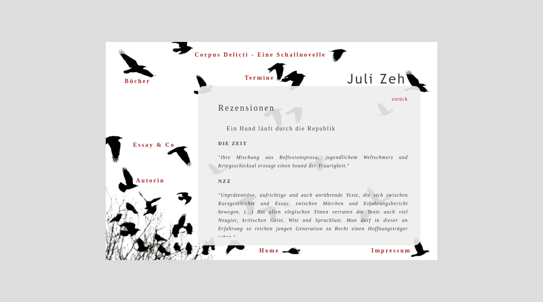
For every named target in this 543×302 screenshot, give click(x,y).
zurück (400, 99)
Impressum (391, 250)
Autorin (150, 180)
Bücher (138, 81)
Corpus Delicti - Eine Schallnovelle (260, 55)
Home (269, 250)
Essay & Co (154, 145)
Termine (259, 78)
